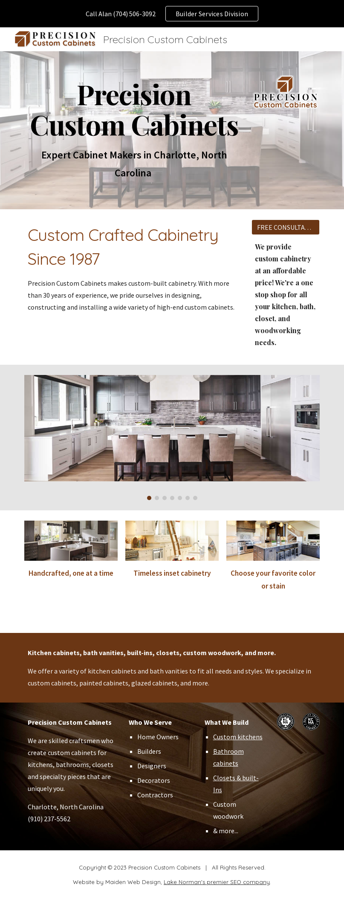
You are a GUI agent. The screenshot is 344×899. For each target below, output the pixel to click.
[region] (172, 13)
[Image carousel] (172, 437)
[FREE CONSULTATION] (285, 227)
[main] (134, 130)
